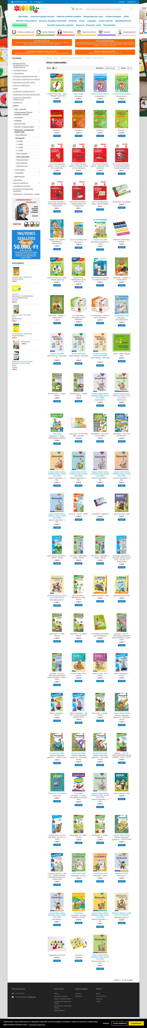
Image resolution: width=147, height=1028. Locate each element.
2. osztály (19, 144)
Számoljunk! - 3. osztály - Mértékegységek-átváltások (57, 437)
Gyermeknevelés (20, 124)
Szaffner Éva (27, 277)
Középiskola (19, 173)
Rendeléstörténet (101, 996)
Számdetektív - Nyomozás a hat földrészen (121, 435)
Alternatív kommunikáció (26, 21)
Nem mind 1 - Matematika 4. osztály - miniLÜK (78, 557)
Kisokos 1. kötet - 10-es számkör (100, 674)
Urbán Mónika (59, 597)
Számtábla (78, 955)
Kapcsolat (32, 997)
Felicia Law (52, 793)
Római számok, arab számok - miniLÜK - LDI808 (56, 557)
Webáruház (49, 58)
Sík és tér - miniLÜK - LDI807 (78, 514)
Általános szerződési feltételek (62, 999)
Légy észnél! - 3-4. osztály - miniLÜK (78, 634)
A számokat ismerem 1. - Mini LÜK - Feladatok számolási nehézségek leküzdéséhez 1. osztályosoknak (57, 876)
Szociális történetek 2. (18, 335)
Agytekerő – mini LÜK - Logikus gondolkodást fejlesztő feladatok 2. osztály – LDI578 (121, 755)
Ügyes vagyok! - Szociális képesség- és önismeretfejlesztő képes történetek (22, 298)
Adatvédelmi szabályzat (61, 996)
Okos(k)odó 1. (78, 242)
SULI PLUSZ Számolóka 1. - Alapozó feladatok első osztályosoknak (78, 204)
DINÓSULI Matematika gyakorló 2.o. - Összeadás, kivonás (100, 757)
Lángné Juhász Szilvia (100, 394)
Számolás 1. (122, 130)
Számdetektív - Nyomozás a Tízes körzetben (100, 435)
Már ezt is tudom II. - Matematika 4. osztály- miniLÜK (79, 597)
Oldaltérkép (78, 996)
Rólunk (56, 993)
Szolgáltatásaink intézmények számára (62, 1002)
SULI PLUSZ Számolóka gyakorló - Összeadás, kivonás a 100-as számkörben (78, 166)
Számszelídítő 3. (100, 96)
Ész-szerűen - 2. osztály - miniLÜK (100, 714)
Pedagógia (18, 121)
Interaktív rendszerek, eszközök (60, 25)
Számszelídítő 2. (121, 96)
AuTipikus (15, 367)
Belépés (122, 2)
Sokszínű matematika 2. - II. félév (121, 479)
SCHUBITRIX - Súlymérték (100, 514)
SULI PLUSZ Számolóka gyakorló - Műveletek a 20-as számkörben (100, 166)
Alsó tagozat (19, 138)
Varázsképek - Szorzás (78, 875)
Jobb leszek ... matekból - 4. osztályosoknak (121, 278)
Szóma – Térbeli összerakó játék (121, 354)
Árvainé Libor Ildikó (100, 240)
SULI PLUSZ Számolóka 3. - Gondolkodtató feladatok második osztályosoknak (122, 166)
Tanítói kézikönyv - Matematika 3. (78, 357)
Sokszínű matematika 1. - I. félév (100, 920)
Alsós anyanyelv (21, 154)
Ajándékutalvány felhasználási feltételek (62, 1007)
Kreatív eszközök (106, 21)
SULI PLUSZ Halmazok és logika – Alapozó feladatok (100, 203)
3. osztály (19, 147)
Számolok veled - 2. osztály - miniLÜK (78, 394)
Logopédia (91, 21)
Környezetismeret (22, 160)
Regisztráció (131, 2)
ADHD (126, 16)
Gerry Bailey (61, 793)
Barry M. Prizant (17, 315)
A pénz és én (57, 795)
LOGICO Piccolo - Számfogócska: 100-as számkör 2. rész (78, 279)
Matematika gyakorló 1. (57, 600)
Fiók (30, 2)
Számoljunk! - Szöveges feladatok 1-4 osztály (78, 916)
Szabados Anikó (97, 395)
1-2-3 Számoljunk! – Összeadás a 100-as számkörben (78, 317)
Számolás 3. (78, 130)
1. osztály (19, 141)
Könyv (82, 21)
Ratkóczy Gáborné (54, 595)
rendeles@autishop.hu (20, 2)
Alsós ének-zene (22, 166)
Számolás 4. (57, 130)
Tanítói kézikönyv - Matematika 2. (100, 359)
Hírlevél (98, 1001)
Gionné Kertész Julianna (100, 94)
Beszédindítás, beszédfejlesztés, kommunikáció (21, 65)
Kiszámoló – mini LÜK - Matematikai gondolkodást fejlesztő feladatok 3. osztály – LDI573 (57, 676)
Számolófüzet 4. (100, 400)
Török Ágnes (57, 434)
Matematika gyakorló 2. (121, 917)
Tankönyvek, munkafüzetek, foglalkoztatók (24, 131)
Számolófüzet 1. (57, 919)
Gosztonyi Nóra (17, 277)
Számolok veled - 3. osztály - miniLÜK (57, 394)
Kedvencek (99, 999)
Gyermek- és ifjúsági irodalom (24, 127)
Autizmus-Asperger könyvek (42, 16)
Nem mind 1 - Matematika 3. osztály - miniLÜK (100, 557)
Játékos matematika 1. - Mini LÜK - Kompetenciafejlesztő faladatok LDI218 (78, 715)
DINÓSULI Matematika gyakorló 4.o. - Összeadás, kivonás (121, 717)
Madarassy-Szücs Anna (20, 361)
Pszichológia (18, 117)
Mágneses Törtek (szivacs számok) (121, 240)
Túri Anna (22, 363)
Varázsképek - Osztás (100, 875)
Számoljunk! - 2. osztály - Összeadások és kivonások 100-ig (78, 797)
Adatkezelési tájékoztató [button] (37, 1025)
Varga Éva (15, 294)
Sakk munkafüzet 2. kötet (121, 514)
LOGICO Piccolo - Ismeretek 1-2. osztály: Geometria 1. (100, 278)
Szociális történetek (17, 279)
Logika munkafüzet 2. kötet (100, 595)
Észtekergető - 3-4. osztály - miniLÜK (78, 836)
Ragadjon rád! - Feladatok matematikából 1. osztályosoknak (57, 241)
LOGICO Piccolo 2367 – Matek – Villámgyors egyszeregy (57, 95)
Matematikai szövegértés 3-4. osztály (100, 243)
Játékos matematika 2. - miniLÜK (57, 714)
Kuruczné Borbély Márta (78, 240)
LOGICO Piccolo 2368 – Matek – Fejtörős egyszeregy (57, 278)
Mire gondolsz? (25, 341)
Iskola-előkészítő (21, 135)
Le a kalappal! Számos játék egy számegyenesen (100, 634)
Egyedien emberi (17, 319)
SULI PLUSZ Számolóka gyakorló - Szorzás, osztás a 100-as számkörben (57, 166)
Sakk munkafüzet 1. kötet (121, 793)
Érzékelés (73, 21)
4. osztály (19, 150)
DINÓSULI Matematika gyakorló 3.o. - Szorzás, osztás (57, 756)
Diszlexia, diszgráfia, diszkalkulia (52, 21)
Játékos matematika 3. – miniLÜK (121, 674)
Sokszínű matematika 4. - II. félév (57, 479)
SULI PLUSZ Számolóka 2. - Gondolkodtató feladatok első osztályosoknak (57, 204)
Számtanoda (78, 96)
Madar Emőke (78, 94)
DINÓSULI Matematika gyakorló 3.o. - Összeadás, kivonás (78, 757)
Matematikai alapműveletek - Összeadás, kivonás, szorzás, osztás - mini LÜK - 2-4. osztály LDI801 (121, 558)
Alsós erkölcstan (21, 163)
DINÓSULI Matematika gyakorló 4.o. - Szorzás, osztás (121, 838)
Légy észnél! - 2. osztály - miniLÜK (57, 634)
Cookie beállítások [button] (119, 1023)
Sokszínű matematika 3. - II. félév (100, 800)
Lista (53, 68)
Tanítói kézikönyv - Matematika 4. (57, 357)
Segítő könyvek (19, 177)
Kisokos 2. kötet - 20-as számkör (78, 674)
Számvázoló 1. (121, 875)
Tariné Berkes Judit (122, 315)
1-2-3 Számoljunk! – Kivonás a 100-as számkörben (100, 316)
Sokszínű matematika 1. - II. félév (100, 962)
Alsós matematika (22, 157)
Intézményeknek (19, 25)
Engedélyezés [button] (136, 1023)
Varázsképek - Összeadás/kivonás (122, 319)
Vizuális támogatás (113, 16)
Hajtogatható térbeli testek (57, 955)
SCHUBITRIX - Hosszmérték (122, 202)
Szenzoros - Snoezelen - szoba (88, 25)
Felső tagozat (19, 170)
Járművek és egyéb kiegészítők (26, 95)
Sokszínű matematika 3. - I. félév (100, 479)
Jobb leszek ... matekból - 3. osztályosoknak (57, 316)
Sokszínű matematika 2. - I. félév (57, 521)
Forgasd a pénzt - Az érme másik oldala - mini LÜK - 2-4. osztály (57, 837)
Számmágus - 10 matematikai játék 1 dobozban (78, 435)
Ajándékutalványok (123, 21)
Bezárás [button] (106, 1023)
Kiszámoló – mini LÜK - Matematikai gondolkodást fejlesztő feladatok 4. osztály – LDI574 (121, 636)
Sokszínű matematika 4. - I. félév (78, 479)
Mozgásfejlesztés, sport (93, 16)
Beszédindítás (109, 25)
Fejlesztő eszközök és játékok (69, 16)
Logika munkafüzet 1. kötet (121, 595)
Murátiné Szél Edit (99, 354)
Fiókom (98, 993)
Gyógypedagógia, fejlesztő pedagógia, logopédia (23, 113)
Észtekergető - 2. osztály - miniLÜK (100, 836)
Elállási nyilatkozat (59, 1010)
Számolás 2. (100, 130)
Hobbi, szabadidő (20, 109)
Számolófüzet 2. (122, 400)
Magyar (38, 2)
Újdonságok (23, 16)
